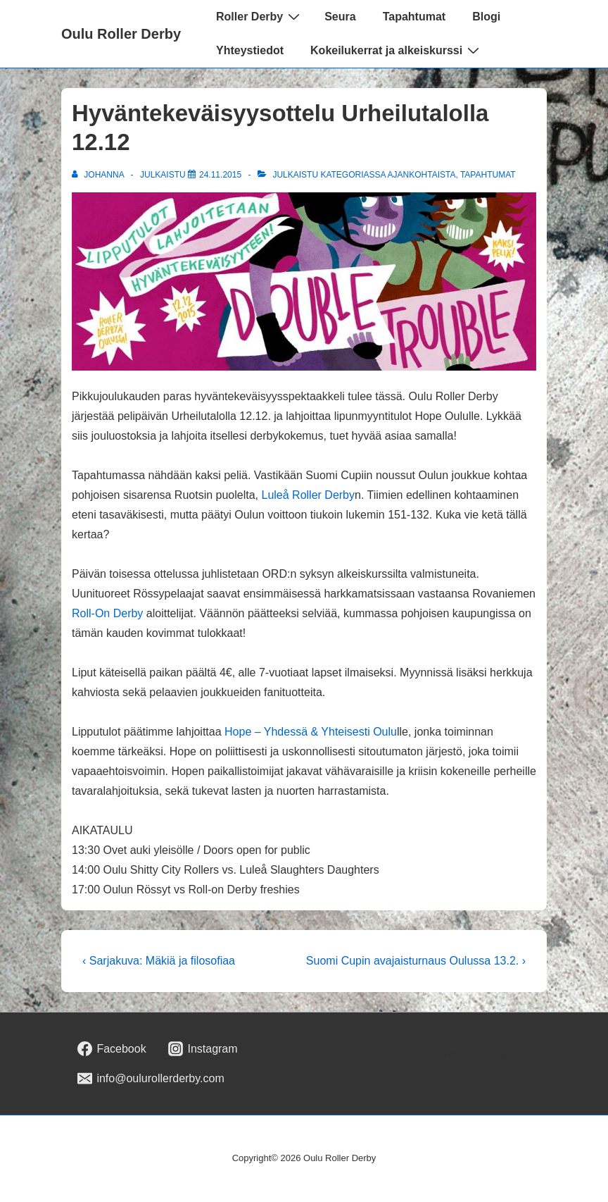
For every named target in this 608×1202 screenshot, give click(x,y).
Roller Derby (259, 16)
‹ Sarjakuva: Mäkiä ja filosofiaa (158, 961)
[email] (151, 1078)
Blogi (486, 17)
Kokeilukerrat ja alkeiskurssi (396, 50)
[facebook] (112, 1049)
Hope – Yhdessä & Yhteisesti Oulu (310, 732)
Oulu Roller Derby (121, 34)
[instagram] (203, 1049)
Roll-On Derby (107, 613)
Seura (339, 17)
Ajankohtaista (422, 175)
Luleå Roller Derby (308, 495)
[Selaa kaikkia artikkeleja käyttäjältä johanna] (99, 175)
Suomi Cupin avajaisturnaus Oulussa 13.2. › (416, 961)
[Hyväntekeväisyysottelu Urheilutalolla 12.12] (220, 175)
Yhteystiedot (250, 50)
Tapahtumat (414, 17)
